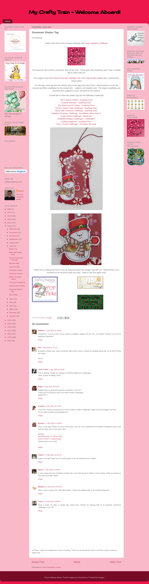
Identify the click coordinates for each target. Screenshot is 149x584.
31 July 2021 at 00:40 (52, 501)
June (11, 299)
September (13, 239)
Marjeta (41, 487)
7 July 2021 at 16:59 (52, 470)
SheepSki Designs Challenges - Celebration (76, 119)
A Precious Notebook (17, 282)
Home (7, 21)
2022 (9, 223)
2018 (9, 327)
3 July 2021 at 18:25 (51, 387)
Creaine (41, 406)
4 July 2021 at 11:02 (53, 406)
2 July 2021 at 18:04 (57, 369)
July (11, 246)
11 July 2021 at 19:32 (53, 487)
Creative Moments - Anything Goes (76, 103)
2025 (9, 212)
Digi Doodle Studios (94, 78)
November (13, 232)
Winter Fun (13, 249)
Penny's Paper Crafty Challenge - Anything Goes (76, 108)
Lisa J (21, 191)
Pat (39, 347)
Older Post (115, 562)
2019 (9, 324)
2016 (9, 334)
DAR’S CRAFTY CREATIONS (49, 439)
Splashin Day (14, 263)
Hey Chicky (13, 295)
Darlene (41, 423)
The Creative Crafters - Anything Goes (76, 100)
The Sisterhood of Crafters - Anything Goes (76, 105)
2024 (9, 216)
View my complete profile (19, 196)
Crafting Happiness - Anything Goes (76, 121)
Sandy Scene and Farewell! (16, 259)
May (11, 302)
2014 (9, 341)
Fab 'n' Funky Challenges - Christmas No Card (76, 124)
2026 (9, 209)
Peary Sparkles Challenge (96, 43)
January (12, 316)
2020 (9, 320)
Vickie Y (41, 455)
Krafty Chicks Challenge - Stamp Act (76, 116)
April (11, 306)
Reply (40, 340)
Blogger (101, 577)
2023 (9, 219)
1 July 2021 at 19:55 (53, 330)
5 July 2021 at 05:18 (53, 455)
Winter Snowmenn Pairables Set (67, 78)
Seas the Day (14, 267)
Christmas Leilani (15, 270)
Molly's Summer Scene (15, 278)
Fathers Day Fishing (17, 286)
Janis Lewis (43, 369)
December (13, 229)
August (12, 243)
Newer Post (38, 562)
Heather (41, 330)
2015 (9, 337)
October (12, 236)
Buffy (40, 387)
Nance (40, 470)
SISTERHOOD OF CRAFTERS (50, 436)
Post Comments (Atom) (51, 567)
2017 (9, 330)
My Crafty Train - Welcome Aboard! (74, 12)
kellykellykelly (82, 577)
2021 (9, 226)
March (12, 309)
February (13, 312)
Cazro (40, 501)
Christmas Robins (16, 274)
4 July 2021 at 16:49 (54, 423)
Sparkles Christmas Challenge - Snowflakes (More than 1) (76, 113)
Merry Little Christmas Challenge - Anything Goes (76, 111)
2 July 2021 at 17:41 (49, 347)
